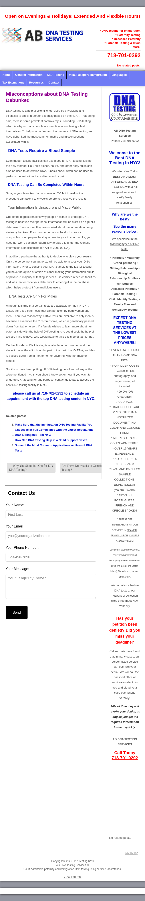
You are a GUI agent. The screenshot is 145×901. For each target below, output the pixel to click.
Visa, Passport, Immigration (88, 74)
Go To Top (131, 853)
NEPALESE (127, 541)
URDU (124, 535)
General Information (29, 74)
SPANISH (132, 530)
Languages (119, 74)
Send (16, 617)
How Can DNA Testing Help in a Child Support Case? (51, 440)
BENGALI (115, 535)
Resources (36, 82)
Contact (53, 82)
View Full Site (72, 877)
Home (6, 74)
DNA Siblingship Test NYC (33, 434)
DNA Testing (55, 74)
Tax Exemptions (13, 82)
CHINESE (134, 535)
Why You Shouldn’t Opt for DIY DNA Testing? (31, 467)
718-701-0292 (124, 55)
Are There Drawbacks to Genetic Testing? (82, 467)
